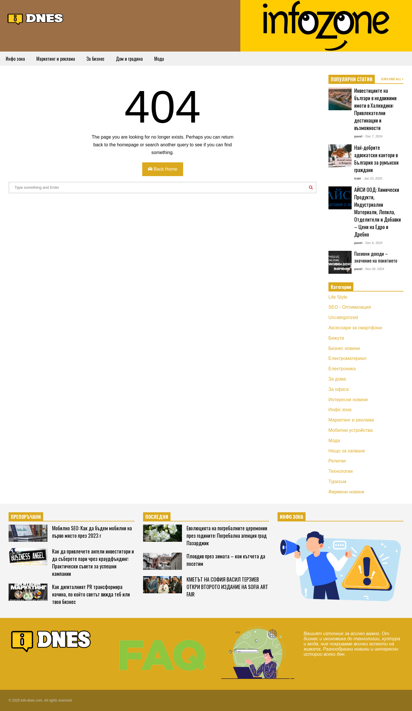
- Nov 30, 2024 (374, 269)
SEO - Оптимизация (349, 307)
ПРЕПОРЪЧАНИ (26, 516)
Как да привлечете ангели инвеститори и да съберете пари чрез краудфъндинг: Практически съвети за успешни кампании (93, 562)
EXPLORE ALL (392, 79)
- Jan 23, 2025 (372, 178)
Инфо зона (15, 58)
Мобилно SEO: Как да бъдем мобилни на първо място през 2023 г (92, 531)
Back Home (162, 169)
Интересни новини (348, 399)
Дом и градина (129, 58)
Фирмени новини (346, 491)
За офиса (338, 389)
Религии (337, 460)
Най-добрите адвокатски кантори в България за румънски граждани (376, 159)
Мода (159, 58)
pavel (358, 136)
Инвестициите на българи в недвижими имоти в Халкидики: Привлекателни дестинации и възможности (375, 109)
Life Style (337, 297)
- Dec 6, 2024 (373, 243)
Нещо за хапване (346, 450)
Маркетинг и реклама (55, 58)
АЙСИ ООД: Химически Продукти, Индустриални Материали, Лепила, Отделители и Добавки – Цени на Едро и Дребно (377, 212)
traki (357, 178)
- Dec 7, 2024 (373, 136)
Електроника (342, 368)
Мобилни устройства (350, 430)
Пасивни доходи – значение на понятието (375, 257)
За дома (337, 379)
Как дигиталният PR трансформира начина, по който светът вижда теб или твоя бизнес (91, 594)
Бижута (336, 338)
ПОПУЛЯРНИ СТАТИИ (352, 79)
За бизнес (95, 58)
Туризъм (337, 481)
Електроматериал (347, 358)
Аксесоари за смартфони (355, 327)
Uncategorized (343, 317)
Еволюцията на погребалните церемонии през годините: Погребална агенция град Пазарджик (227, 535)
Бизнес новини (344, 348)
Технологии (340, 471)
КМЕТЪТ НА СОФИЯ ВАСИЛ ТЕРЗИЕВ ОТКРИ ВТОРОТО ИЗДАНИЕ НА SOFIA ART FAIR (227, 587)
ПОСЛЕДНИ (156, 516)
